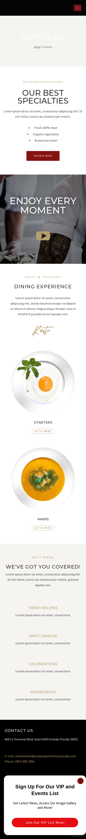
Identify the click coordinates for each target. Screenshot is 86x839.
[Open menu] (77, 8)
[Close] (80, 781)
